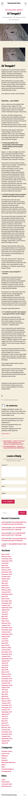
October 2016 (5, 736)
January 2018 (5, 703)
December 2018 (6, 678)
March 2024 (5, 567)
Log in (3, 779)
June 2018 (4, 692)
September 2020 (7, 634)
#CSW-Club (5, 753)
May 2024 (4, 565)
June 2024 (4, 563)
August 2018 (5, 687)
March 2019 (5, 672)
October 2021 (5, 605)
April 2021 (4, 618)
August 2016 (5, 741)
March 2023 (5, 587)
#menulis (20, 9)
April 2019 (4, 670)
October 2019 (5, 656)
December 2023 (6, 572)
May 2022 (4, 596)
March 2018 (5, 698)
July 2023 (4, 581)
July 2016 (4, 743)
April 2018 (4, 696)
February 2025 (6, 556)
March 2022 (5, 598)
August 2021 (5, 610)
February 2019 (6, 674)
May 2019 (4, 667)
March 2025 (5, 554)
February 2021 (6, 623)
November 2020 (6, 630)
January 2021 (5, 625)
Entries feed (5, 782)
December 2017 (6, 705)
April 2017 (4, 723)
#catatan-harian (10, 9)
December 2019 (6, 652)
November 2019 (6, 654)
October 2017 (5, 710)
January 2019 (5, 676)
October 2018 (5, 683)
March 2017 (5, 725)
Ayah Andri (5, 533)
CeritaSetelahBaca (7, 769)
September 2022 (6, 594)
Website (3, 493)
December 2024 (6, 559)
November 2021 (6, 603)
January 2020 (6, 650)
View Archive (5, 433)
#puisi (3, 764)
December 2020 (6, 627)
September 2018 (6, 685)
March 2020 (5, 645)
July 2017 (4, 716)
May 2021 (4, 616)
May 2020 (4, 643)
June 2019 (4, 665)
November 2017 (6, 707)
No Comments (15, 19)
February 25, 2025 (20, 17)
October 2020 (6, 632)
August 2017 (5, 714)
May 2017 (4, 721)
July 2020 (4, 638)
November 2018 (6, 681)
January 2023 (6, 592)
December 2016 (6, 732)
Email (3, 486)
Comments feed (6, 784)
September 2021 (6, 607)
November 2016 (6, 734)
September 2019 (6, 658)
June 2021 (4, 614)
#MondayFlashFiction (8, 762)
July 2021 (4, 612)
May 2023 (4, 583)
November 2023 (6, 574)
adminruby (9, 17)
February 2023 (6, 590)
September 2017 (6, 712)
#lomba (3, 758)
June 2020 (5, 641)
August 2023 (5, 578)
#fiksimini (4, 756)
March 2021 (5, 621)
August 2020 (5, 636)
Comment (4, 465)
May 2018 (4, 694)
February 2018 (6, 701)
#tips (3, 767)
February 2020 (6, 647)
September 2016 (6, 738)
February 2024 (6, 570)
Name (3, 479)
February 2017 (6, 727)
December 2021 (6, 601)
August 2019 (5, 661)
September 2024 (6, 561)
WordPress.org (6, 786)
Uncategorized (6, 771)
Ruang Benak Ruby (14, 3)
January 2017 (5, 729)
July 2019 (4, 663)
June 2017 (4, 718)
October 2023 (6, 576)
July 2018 (4, 690)
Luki (2, 544)
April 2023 (4, 585)
